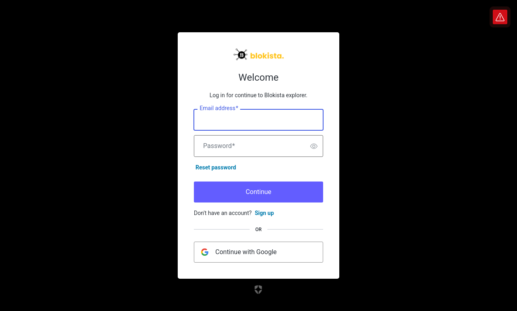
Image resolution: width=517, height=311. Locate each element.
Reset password (215, 167)
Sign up (264, 213)
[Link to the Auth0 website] (259, 289)
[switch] (314, 146)
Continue (258, 192)
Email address (219, 108)
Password (219, 146)
